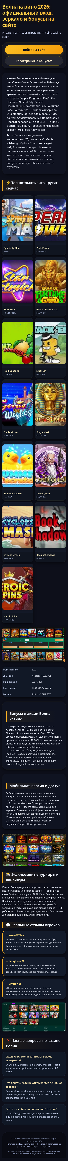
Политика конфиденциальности (21, 1144)
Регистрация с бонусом (34, 61)
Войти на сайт (34, 50)
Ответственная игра (29, 1146)
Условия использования (50, 1144)
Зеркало (46, 1146)
